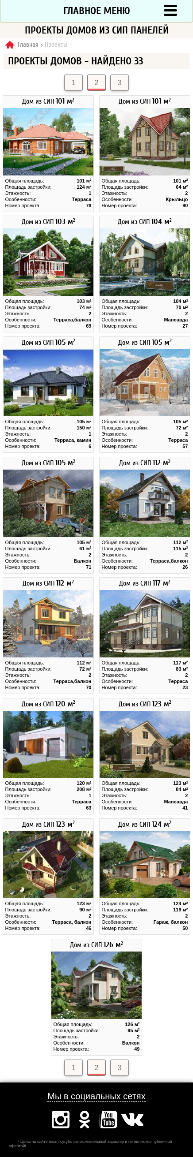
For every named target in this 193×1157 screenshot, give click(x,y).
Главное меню (96, 11)
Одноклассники (84, 1119)
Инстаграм (60, 1119)
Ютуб (108, 1119)
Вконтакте (132, 1119)
